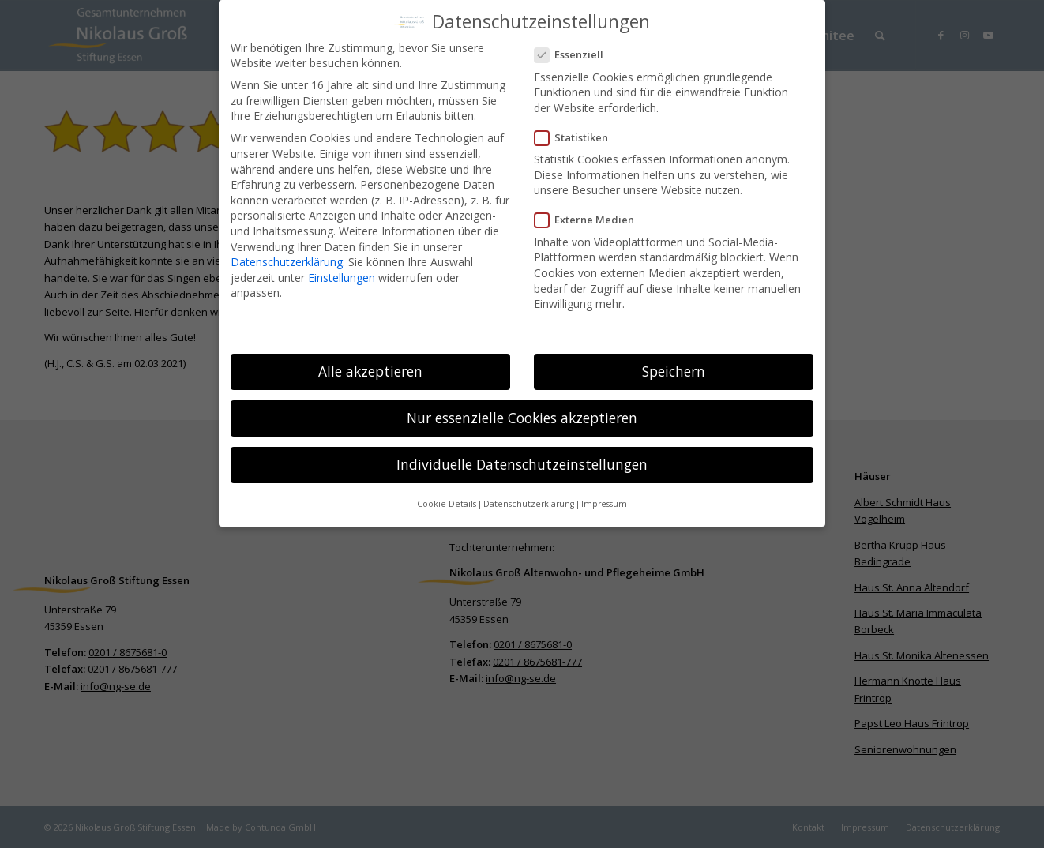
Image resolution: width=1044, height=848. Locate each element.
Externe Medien (591, 218)
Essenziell (575, 53)
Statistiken (578, 135)
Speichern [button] (673, 368)
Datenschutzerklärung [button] (528, 502)
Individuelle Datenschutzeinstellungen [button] (522, 462)
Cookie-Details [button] (446, 502)
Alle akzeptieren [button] (370, 368)
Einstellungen (341, 275)
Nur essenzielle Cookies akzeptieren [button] (522, 415)
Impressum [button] (604, 502)
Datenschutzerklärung (287, 259)
